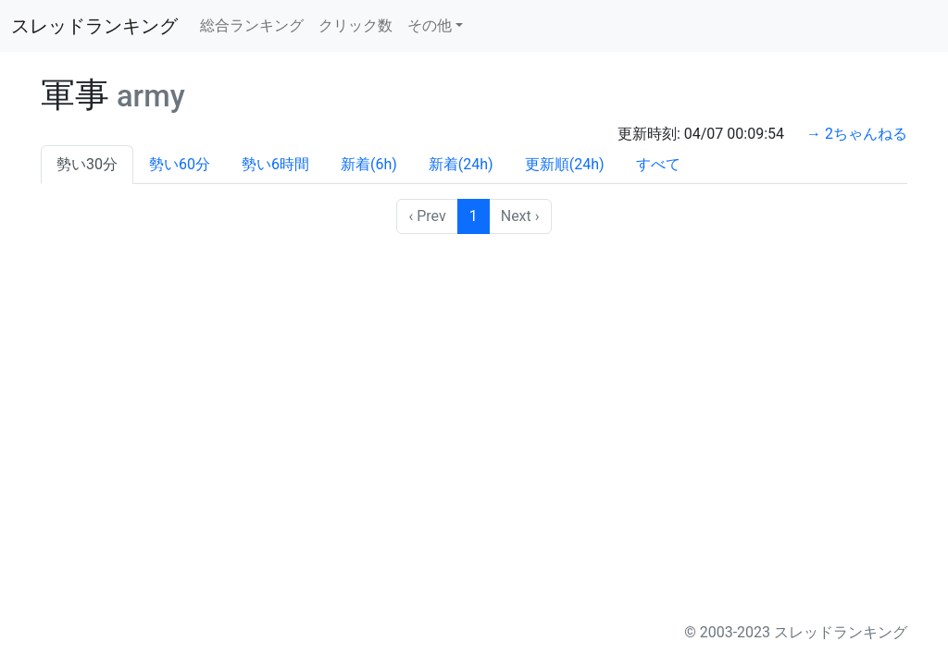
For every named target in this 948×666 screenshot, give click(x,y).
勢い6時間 (275, 164)
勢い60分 (179, 164)
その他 (429, 25)
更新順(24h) (565, 164)
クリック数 (355, 25)
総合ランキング (252, 25)
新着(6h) (369, 164)
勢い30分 (87, 164)
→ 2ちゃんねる (856, 133)
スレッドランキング (94, 26)
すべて (658, 164)
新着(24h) (461, 164)
